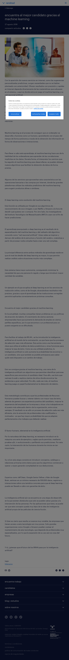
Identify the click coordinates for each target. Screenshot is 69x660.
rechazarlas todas (38, 114)
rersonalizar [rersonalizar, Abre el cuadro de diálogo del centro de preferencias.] (15, 114)
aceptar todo (54, 114)
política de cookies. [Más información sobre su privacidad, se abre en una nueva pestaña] (38, 108)
